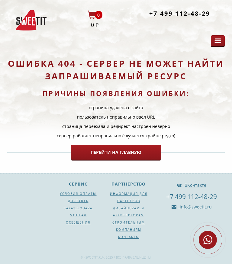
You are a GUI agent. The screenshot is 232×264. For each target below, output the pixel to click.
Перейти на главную (116, 152)
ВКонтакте (195, 185)
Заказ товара (78, 208)
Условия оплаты (78, 194)
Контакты (128, 237)
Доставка (78, 201)
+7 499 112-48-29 (179, 13)
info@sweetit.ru (195, 207)
